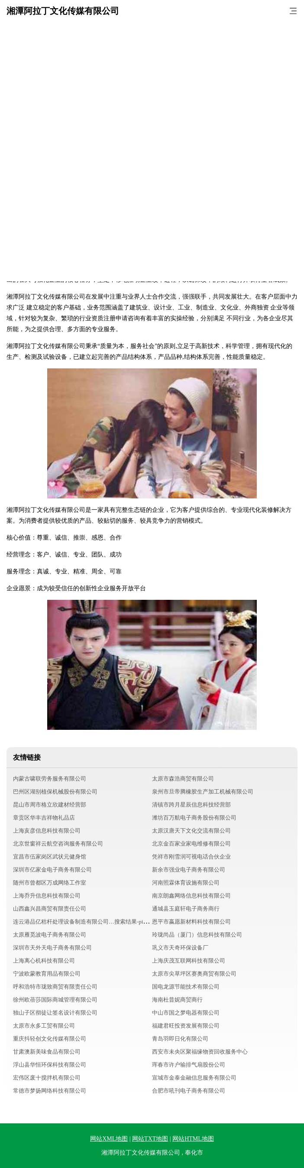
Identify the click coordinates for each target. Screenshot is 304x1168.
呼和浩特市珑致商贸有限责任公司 (55, 986)
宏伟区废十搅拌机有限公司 (47, 1077)
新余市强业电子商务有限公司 (188, 869)
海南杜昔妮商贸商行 (177, 999)
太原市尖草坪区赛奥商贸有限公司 (194, 973)
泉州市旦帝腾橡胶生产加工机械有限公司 (202, 791)
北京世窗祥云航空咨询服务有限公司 (58, 843)
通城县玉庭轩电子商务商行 (186, 908)
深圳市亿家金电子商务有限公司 (52, 869)
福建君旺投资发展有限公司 (186, 1025)
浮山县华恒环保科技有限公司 (49, 1064)
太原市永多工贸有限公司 (44, 1025)
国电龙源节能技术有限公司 (186, 986)
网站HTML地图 (193, 1138)
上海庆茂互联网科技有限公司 (188, 960)
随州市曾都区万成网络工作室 (49, 882)
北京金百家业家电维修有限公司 (191, 843)
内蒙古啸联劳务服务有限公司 (49, 778)
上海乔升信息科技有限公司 (47, 895)
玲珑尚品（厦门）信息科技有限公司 (197, 934)
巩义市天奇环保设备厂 (180, 947)
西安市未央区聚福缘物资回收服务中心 (200, 1051)
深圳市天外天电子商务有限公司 (52, 947)
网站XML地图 (109, 1138)
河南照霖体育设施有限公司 (186, 882)
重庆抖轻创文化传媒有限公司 (49, 1038)
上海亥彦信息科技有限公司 (47, 830)
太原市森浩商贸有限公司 (183, 778)
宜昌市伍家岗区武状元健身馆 (49, 856)
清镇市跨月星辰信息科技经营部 (191, 804)
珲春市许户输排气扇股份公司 (188, 1064)
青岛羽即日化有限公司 (180, 1038)
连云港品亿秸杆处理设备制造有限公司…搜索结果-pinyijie (84, 921)
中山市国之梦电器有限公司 (186, 1012)
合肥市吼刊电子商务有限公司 (188, 1090)
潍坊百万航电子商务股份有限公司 (194, 817)
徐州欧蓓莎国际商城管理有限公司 (55, 999)
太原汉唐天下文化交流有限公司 (191, 830)
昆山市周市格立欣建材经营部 (49, 804)
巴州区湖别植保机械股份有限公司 (55, 791)
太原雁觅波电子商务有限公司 (49, 934)
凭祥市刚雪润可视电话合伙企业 (191, 856)
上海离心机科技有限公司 (44, 960)
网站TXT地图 (150, 1138)
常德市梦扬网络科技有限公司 (49, 1090)
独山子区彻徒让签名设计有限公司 (55, 1012)
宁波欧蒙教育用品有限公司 (47, 973)
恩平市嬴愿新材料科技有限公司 (191, 921)
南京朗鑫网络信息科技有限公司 (191, 895)
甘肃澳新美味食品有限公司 (47, 1051)
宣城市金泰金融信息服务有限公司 (194, 1077)
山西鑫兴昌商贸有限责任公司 (49, 908)
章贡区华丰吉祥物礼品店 (44, 817)
